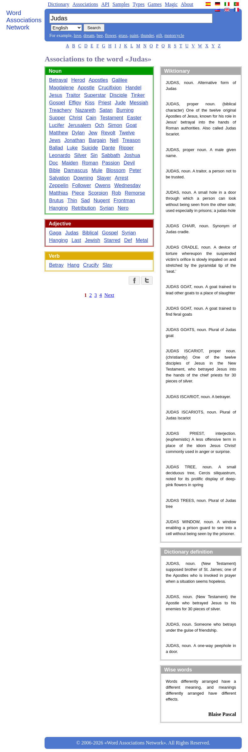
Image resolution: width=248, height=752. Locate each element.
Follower (81, 185)
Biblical (90, 232)
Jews (54, 140)
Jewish (92, 240)
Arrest (121, 178)
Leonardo (59, 155)
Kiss (89, 102)
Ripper (126, 147)
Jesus (55, 95)
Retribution (84, 208)
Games (154, 4)
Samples (120, 4)
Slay (107, 265)
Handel (134, 87)
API (105, 4)
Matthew (58, 132)
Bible (54, 170)
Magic (171, 4)
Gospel (57, 102)
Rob (116, 193)
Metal (142, 240)
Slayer (104, 178)
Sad (85, 200)
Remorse (135, 193)
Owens (103, 185)
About (187, 4)
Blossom (115, 170)
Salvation (59, 178)
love (77, 35)
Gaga (55, 232)
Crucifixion (110, 87)
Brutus (56, 200)
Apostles (98, 80)
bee (100, 35)
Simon (115, 125)
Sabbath (110, 155)
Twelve (127, 132)
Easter (134, 117)
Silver (80, 155)
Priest (104, 102)
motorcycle (174, 35)
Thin (72, 200)
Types (138, 4)
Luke (72, 147)
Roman (90, 163)
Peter (135, 170)
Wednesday (127, 185)
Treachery (60, 110)
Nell (114, 140)
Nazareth (85, 110)
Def (128, 240)
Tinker (138, 95)
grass (122, 35)
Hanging (58, 208)
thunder (147, 35)
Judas (71, 232)
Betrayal (58, 80)
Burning (124, 110)
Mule (96, 170)
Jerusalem (79, 125)
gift (159, 35)
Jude (120, 102)
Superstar (95, 95)
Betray (56, 265)
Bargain (97, 140)
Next (109, 295)
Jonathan (74, 140)
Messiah (139, 102)
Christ (75, 117)
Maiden (70, 163)
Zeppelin (58, 185)
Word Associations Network (23, 20)
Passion (111, 163)
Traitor (73, 95)
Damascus (76, 170)
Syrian (107, 208)
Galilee (119, 80)
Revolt (108, 132)
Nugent (102, 200)
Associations (85, 4)
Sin (94, 155)
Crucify (91, 265)
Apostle (86, 87)
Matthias (58, 193)
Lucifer (56, 125)
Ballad (56, 147)
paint (134, 35)
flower (110, 35)
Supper (57, 117)
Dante (108, 147)
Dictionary (58, 4)
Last (76, 240)
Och (99, 125)
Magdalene (61, 87)
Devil (129, 163)
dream (89, 35)
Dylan (78, 132)
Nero (123, 208)
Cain (91, 117)
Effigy (75, 102)
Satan (106, 110)
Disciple (118, 95)
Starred (112, 240)
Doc (53, 163)
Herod (78, 80)
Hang (73, 265)
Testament (111, 117)
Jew (93, 132)
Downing (83, 178)
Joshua (132, 155)
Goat (131, 125)
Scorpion (98, 193)
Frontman (124, 200)
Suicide (89, 147)
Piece (78, 193)
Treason (131, 140)
